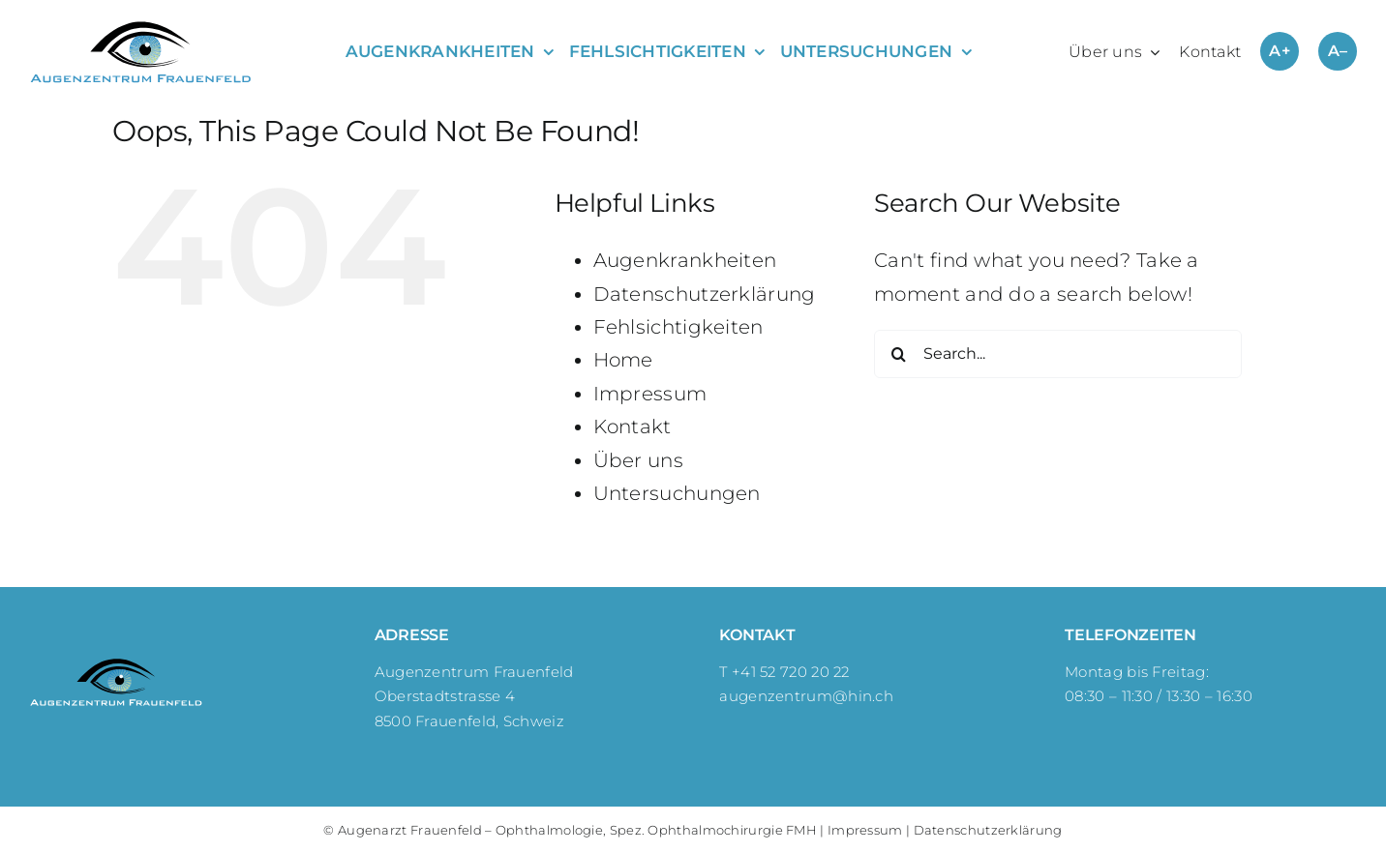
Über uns (638, 460)
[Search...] (1058, 354)
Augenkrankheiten (685, 260)
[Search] (898, 354)
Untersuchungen (677, 493)
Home (623, 359)
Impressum (650, 393)
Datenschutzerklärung (704, 294)
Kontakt (632, 426)
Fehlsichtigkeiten (678, 326)
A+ (1279, 51)
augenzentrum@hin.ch (806, 696)
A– (1337, 51)
